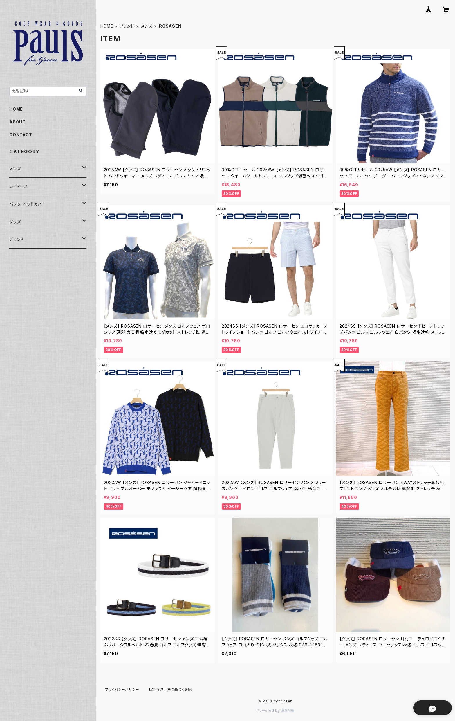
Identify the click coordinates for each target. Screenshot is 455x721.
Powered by (275, 710)
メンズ (146, 26)
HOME (106, 26)
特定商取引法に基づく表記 (170, 689)
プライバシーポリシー (122, 689)
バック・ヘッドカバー (27, 204)
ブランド (127, 26)
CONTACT (20, 134)
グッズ (15, 221)
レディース (18, 186)
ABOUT (17, 121)
